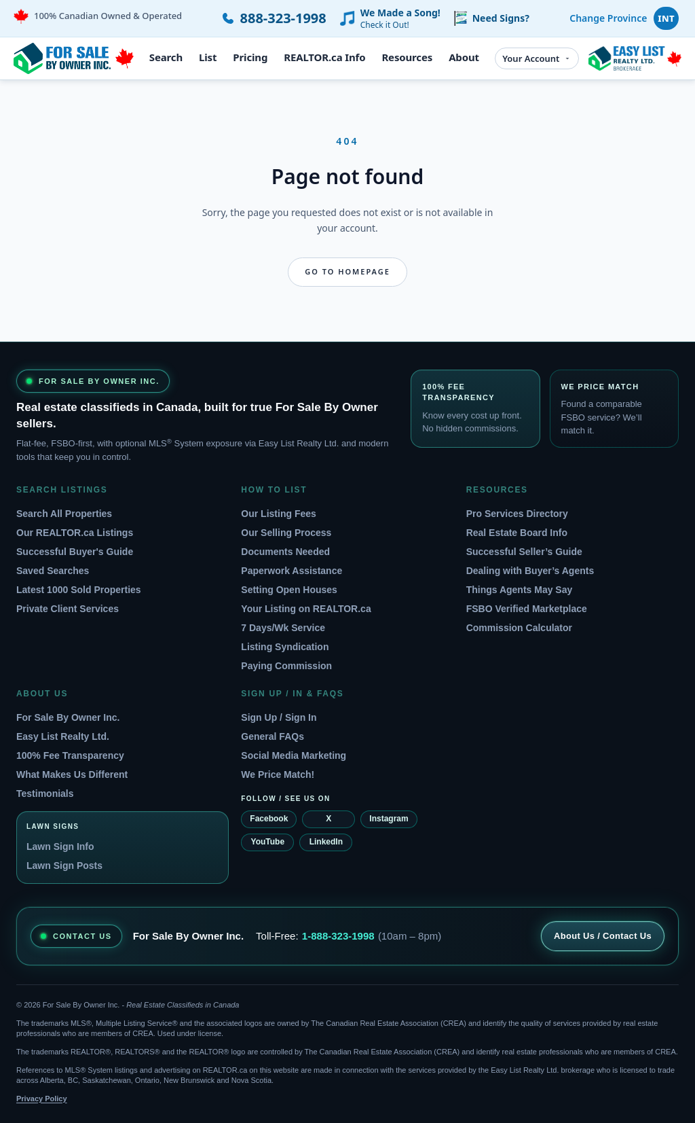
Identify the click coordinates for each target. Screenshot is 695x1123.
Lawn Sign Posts (64, 865)
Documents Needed (285, 551)
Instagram (388, 818)
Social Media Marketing (293, 755)
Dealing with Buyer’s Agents (530, 570)
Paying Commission (286, 665)
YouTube (268, 841)
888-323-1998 (283, 18)
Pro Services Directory (517, 513)
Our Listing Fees (278, 513)
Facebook (269, 818)
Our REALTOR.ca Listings (74, 532)
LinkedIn (326, 841)
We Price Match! (277, 774)
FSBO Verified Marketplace (526, 608)
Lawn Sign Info (60, 846)
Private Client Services (67, 608)
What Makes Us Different (72, 774)
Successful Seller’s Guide (524, 551)
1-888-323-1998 (338, 936)
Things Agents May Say (519, 589)
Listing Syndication (284, 646)
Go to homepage (347, 271)
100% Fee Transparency (70, 755)
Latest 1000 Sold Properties (78, 589)
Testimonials (45, 793)
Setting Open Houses (289, 589)
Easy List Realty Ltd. (62, 736)
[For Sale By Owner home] (74, 58)
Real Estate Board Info (516, 532)
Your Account (536, 58)
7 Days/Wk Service (283, 627)
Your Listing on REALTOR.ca (306, 608)
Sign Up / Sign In (278, 717)
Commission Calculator (519, 627)
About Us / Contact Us (603, 936)
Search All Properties (64, 513)
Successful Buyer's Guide (74, 551)
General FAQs (272, 736)
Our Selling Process (286, 532)
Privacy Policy (41, 1098)
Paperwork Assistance (291, 570)
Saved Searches (52, 570)
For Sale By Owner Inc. (68, 717)
